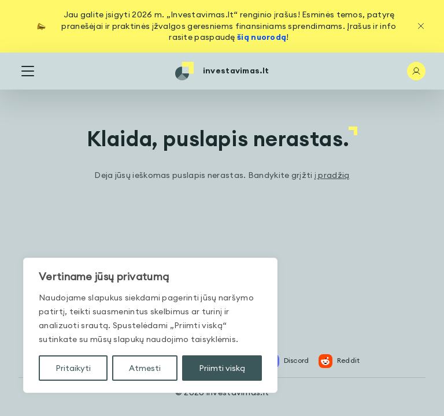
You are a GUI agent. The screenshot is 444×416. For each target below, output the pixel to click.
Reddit (339, 361)
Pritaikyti (73, 368)
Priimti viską (222, 368)
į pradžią (332, 175)
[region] (150, 325)
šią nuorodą (261, 37)
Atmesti (145, 368)
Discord (287, 361)
